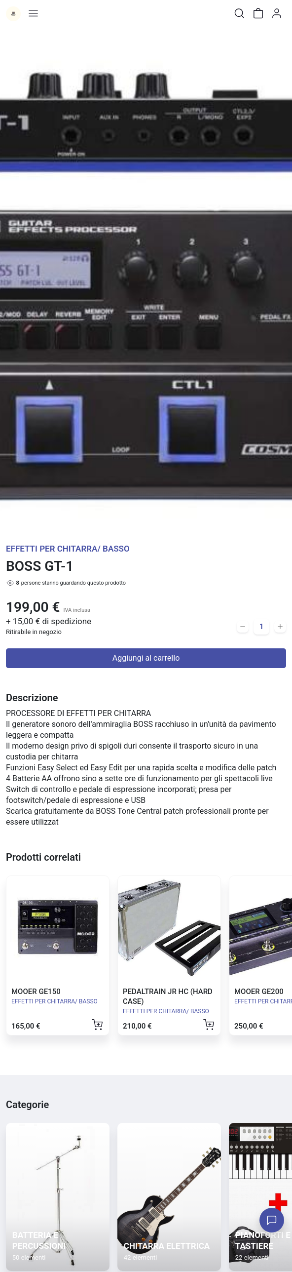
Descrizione (32, 698)
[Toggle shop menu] (33, 13)
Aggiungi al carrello (146, 658)
